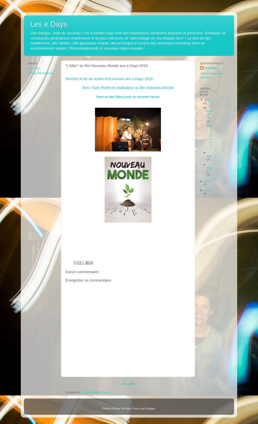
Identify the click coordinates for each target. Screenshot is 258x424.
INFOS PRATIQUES (40, 73)
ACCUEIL (34, 68)
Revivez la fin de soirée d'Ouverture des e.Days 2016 (109, 79)
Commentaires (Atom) (96, 392)
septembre (209, 114)
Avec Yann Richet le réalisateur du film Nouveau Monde (128, 88)
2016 (207, 181)
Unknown (210, 67)
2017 (207, 99)
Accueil (128, 383)
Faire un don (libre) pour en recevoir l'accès (128, 96)
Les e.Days (48, 24)
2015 (207, 190)
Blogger (150, 408)
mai (208, 155)
